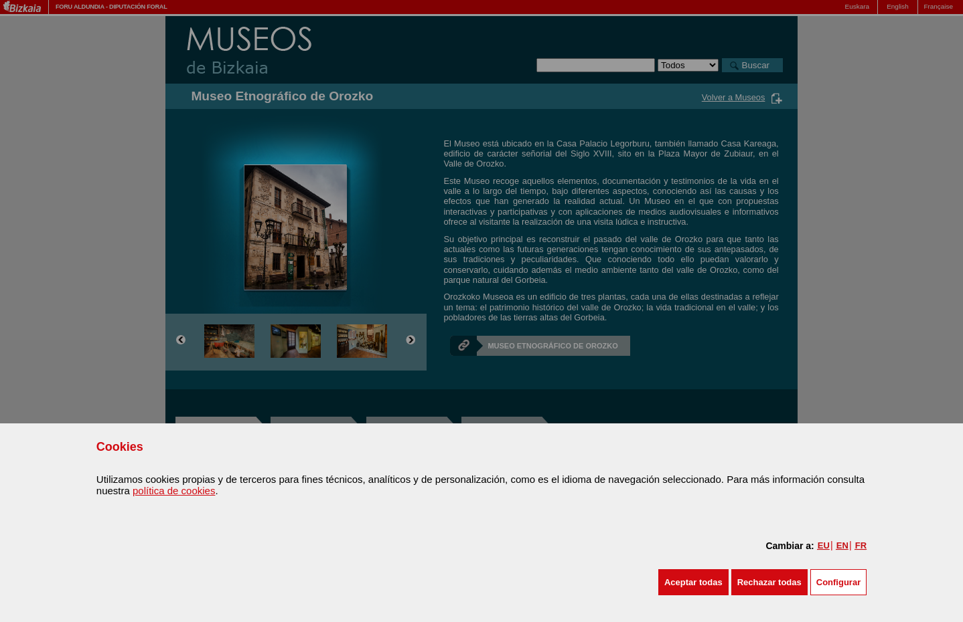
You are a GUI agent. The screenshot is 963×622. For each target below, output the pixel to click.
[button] (693, 582)
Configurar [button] (838, 582)
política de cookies (174, 490)
